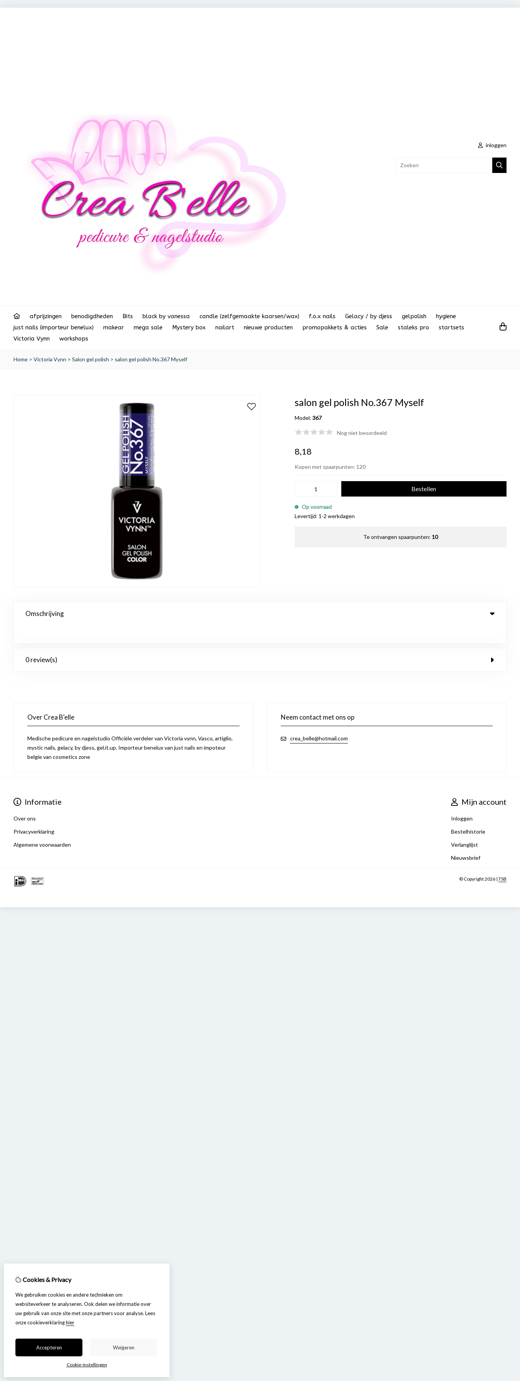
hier (70, 1322)
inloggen (492, 145)
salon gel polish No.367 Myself (151, 359)
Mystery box (189, 327)
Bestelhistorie (468, 813)
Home (20, 359)
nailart (224, 327)
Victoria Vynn (31, 338)
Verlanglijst (464, 826)
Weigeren (123, 1347)
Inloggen (462, 800)
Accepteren (49, 1347)
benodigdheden (92, 316)
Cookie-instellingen (87, 1365)
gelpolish (414, 316)
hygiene (446, 316)
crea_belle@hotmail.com (319, 720)
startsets (451, 327)
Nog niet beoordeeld (362, 433)
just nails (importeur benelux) (53, 327)
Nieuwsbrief (465, 839)
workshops (73, 338)
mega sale (148, 327)
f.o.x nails (322, 316)
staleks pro (413, 327)
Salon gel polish (90, 359)
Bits (127, 316)
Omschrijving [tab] (260, 613)
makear (113, 327)
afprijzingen (46, 316)
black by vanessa (166, 316)
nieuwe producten (268, 327)
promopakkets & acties (334, 327)
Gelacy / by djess (368, 316)
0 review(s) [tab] (260, 641)
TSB (502, 860)
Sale (382, 327)
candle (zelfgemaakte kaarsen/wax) (249, 316)
